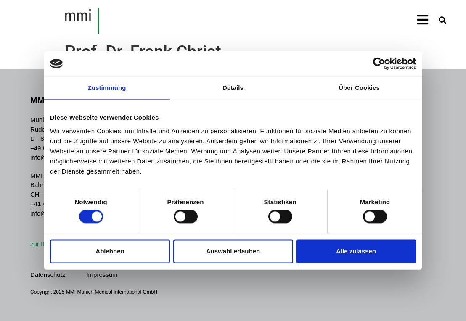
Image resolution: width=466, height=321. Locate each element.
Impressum (101, 274)
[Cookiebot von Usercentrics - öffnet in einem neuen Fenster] (379, 63)
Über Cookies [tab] (359, 87)
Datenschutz (47, 274)
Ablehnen (109, 251)
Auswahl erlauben (233, 251)
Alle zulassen (356, 251)
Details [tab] (233, 87)
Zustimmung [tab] (107, 87)
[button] (442, 20)
